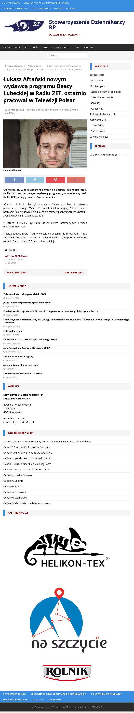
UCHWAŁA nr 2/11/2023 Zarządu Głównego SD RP (30, 339)
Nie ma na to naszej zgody (18, 356)
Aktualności (32, 47)
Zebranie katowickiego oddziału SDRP (25, 294)
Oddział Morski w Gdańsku (18, 475)
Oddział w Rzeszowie (14, 492)
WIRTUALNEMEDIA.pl (16, 255)
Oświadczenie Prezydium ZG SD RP (22, 373)
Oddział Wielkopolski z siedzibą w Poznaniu (26, 503)
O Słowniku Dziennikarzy (14, 8)
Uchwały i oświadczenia (103, 114)
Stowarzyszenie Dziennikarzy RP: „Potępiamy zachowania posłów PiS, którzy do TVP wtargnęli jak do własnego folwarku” (66, 321)
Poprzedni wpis (17, 272)
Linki (76, 47)
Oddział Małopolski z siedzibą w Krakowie (26, 469)
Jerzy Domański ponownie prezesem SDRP (27, 302)
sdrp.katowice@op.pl (22, 422)
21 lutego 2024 (16, 109)
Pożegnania (96, 108)
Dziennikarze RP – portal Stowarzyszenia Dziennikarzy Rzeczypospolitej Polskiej (47, 441)
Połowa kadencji (12, 331)
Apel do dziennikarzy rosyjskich (21, 364)
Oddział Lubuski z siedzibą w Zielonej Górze (27, 464)
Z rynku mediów (99, 136)
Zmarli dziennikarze (40, 8)
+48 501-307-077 (17, 418)
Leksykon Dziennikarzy (56, 47)
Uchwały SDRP (98, 119)
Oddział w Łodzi (12, 486)
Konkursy (95, 102)
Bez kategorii (97, 86)
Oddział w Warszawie (15, 497)
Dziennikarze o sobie (56, 109)
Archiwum (71, 8)
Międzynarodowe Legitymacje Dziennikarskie (46, 3)
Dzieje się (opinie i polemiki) (105, 91)
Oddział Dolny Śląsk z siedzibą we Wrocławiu (27, 452)
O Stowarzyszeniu (11, 3)
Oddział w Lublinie (13, 480)
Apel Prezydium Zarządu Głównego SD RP (26, 347)
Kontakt (58, 8)
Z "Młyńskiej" (97, 125)
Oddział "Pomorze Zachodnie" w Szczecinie (27, 447)
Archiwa (94, 154)
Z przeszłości (97, 131)
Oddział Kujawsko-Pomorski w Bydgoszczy (26, 458)
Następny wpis (74, 272)
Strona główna (11, 47)
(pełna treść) (97, 74)
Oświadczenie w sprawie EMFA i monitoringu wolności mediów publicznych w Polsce (50, 311)
